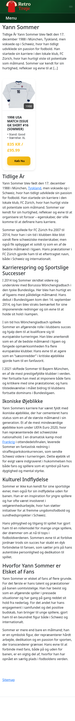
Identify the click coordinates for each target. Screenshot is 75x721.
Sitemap (8, 680)
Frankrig (8, 442)
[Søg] (71, 7)
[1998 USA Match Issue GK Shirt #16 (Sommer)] (18, 95)
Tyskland (34, 188)
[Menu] (10, 18)
